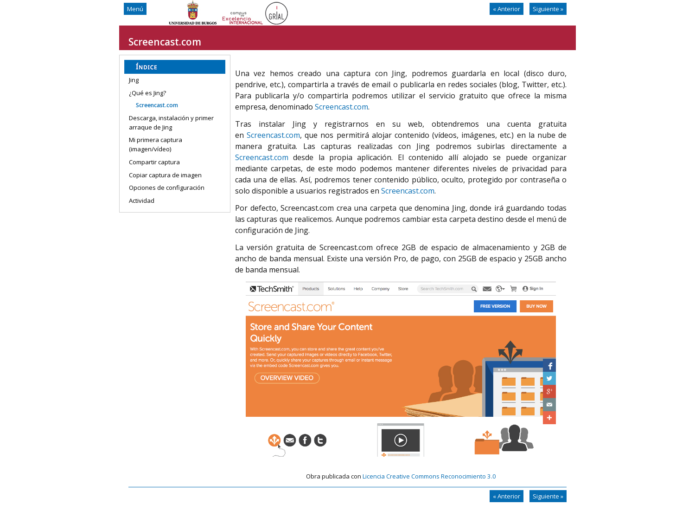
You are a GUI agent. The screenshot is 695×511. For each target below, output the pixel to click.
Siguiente (548, 9)
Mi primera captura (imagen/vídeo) (155, 144)
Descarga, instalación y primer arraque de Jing (171, 122)
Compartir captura (154, 162)
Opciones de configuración (166, 187)
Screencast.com (157, 105)
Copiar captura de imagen (165, 175)
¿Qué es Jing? (147, 93)
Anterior (506, 9)
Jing (134, 80)
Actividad (141, 200)
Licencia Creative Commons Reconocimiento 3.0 (429, 476)
